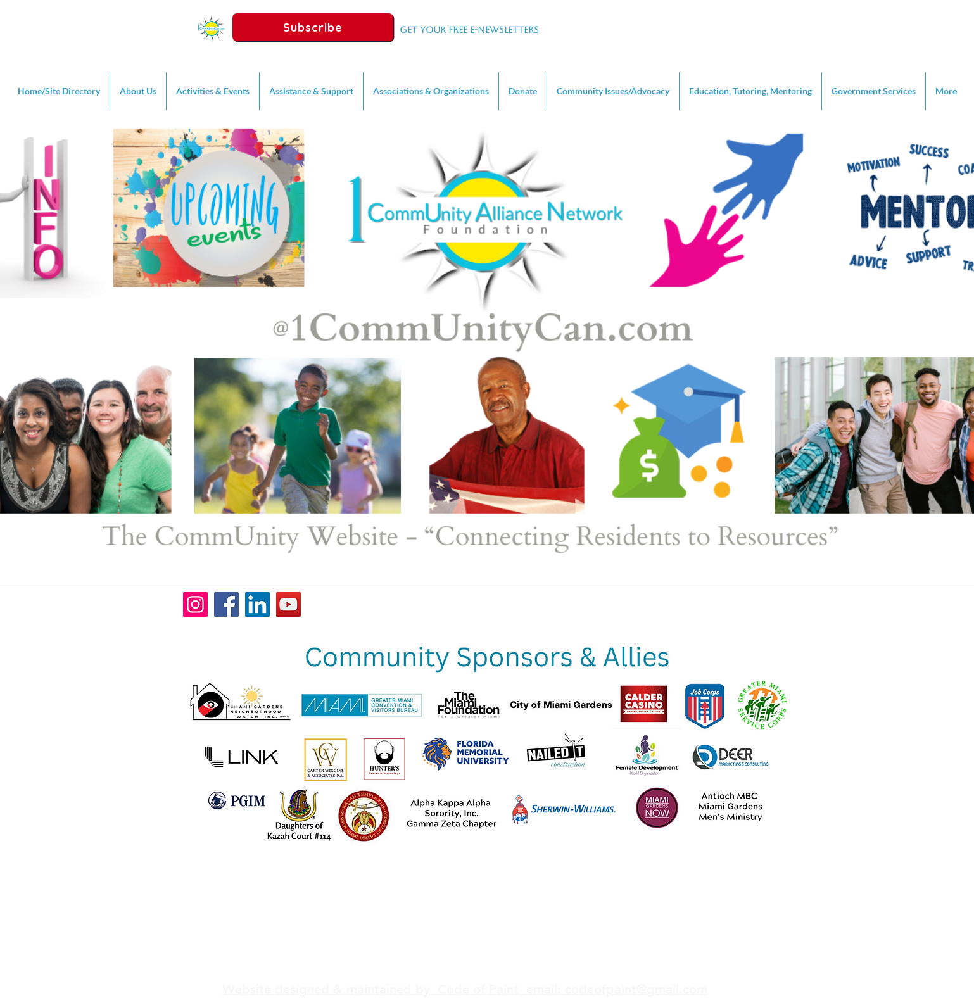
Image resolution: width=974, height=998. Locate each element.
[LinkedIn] (257, 604)
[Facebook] (226, 604)
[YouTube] (288, 604)
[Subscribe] (312, 27)
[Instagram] (195, 604)
